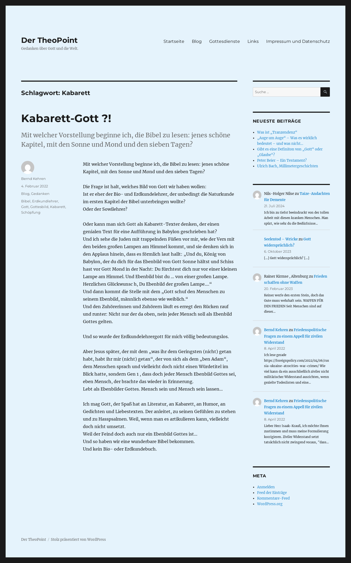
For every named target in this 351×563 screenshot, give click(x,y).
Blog (197, 41)
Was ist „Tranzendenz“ (277, 132)
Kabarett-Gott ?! (66, 118)
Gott (25, 207)
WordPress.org (270, 504)
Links (253, 41)
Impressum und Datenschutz (298, 41)
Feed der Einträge (272, 492)
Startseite (173, 41)
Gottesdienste (224, 41)
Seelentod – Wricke (281, 239)
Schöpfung (30, 212)
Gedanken (40, 193)
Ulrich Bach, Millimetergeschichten (287, 166)
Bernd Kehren (33, 178)
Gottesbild (39, 207)
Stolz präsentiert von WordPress (78, 539)
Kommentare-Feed (273, 498)
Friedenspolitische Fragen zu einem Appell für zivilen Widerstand (295, 336)
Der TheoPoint (49, 40)
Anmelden (266, 487)
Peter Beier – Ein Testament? (282, 160)
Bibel (25, 201)
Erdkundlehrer (45, 201)
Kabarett (57, 207)
